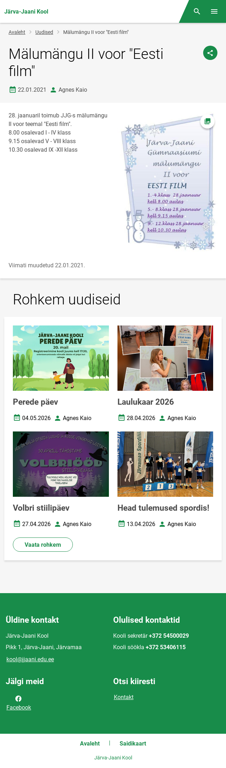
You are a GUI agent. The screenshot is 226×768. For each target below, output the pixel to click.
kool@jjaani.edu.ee (30, 659)
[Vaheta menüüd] (214, 11)
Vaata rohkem (43, 544)
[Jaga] (210, 53)
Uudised (44, 32)
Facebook (18, 702)
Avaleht (17, 32)
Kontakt (124, 697)
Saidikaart (133, 743)
